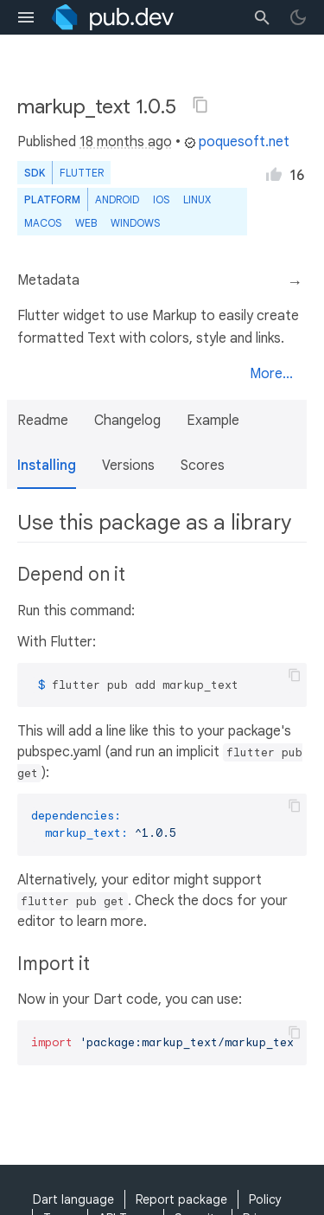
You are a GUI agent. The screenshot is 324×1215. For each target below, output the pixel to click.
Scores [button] (203, 465)
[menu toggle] (26, 17)
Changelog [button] (127, 420)
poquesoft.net (236, 142)
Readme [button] (42, 420)
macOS (42, 222)
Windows (135, 222)
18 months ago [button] (125, 142)
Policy (265, 1199)
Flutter (82, 172)
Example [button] (213, 420)
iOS (161, 199)
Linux (197, 199)
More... (271, 373)
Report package (181, 1199)
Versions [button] (128, 465)
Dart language (73, 1199)
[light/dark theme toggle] (298, 17)
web (86, 222)
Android (117, 199)
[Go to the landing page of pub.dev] (113, 17)
